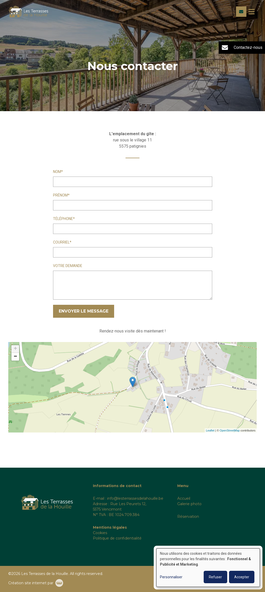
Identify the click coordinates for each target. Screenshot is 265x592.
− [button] (15, 357)
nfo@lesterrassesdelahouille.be (135, 498)
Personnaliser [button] (171, 577)
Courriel (61, 242)
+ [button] (15, 349)
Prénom (60, 195)
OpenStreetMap (230, 430)
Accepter (241, 577)
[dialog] (208, 567)
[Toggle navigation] (251, 11)
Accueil (183, 498)
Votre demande (67, 266)
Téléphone (63, 219)
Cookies (100, 532)
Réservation (188, 516)
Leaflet (210, 430)
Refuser (215, 577)
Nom (57, 172)
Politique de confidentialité (117, 538)
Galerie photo (189, 504)
